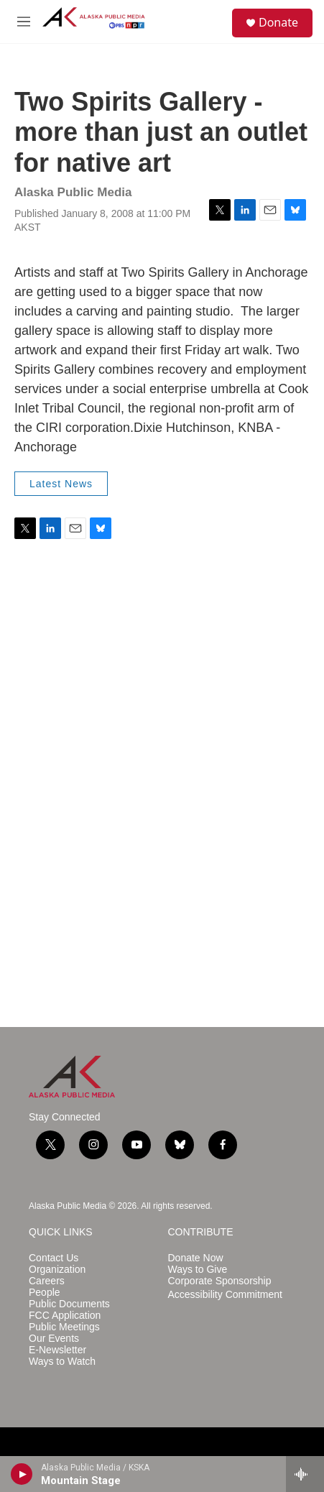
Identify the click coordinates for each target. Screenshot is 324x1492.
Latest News (61, 483)
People (44, 1292)
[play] (22, 1474)
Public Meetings (64, 1327)
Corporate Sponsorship (220, 1281)
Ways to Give (198, 1269)
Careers (47, 1281)
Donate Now (195, 1258)
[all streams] (305, 1474)
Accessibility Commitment (225, 1294)
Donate (278, 22)
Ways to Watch (62, 1361)
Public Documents (69, 1304)
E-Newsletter (57, 1350)
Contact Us (53, 1258)
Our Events (54, 1338)
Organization (57, 1269)
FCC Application (65, 1315)
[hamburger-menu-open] (23, 21)
